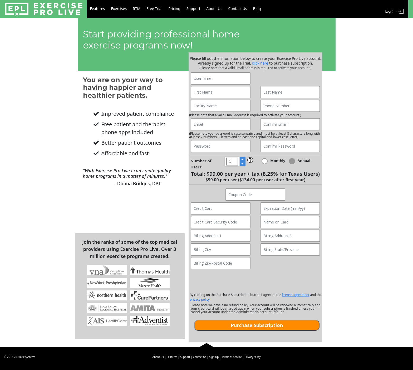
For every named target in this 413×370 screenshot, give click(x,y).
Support (208, 9)
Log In (390, 9)
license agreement (295, 295)
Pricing (186, 9)
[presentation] (255, 281)
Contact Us (256, 9)
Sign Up (214, 357)
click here (260, 63)
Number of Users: (200, 163)
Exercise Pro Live (44, 9)
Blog (278, 9)
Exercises (123, 9)
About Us (231, 9)
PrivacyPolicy (253, 357)
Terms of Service (232, 357)
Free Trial (164, 9)
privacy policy (200, 299)
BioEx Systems (26, 357)
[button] (242, 159)
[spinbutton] (232, 161)
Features (99, 9)
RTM (144, 9)
